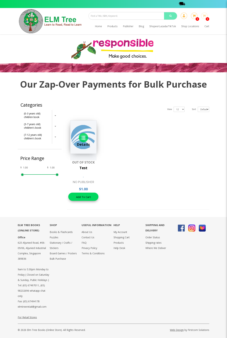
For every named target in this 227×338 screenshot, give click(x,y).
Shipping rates (153, 242)
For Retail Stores (27, 317)
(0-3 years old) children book (32, 115)
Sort (194, 109)
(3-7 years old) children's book (32, 125)
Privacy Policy (89, 248)
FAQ (84, 242)
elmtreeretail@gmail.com (32, 306)
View (169, 109)
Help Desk (119, 248)
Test (83, 167)
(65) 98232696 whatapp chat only (31, 291)
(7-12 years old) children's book (33, 136)
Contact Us (88, 237)
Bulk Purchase (58, 258)
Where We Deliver (155, 248)
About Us (87, 232)
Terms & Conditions (93, 253)
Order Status (152, 237)
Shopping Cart (122, 237)
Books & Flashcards (61, 232)
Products (119, 242)
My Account (120, 232)
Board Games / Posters (63, 253)
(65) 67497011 (31, 285)
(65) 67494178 (31, 301)
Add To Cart (83, 197)
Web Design (177, 330)
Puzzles (54, 237)
